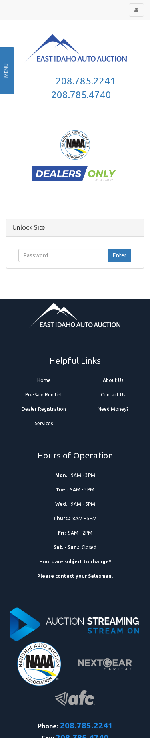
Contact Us (113, 394)
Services (44, 423)
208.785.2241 (86, 81)
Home (44, 380)
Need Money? (113, 409)
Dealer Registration (44, 409)
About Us (113, 380)
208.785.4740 (81, 94)
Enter (119, 255)
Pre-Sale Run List (43, 394)
